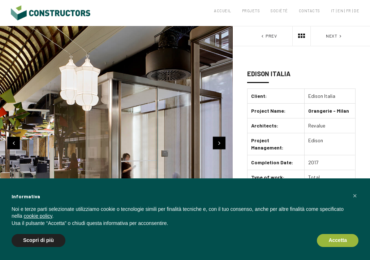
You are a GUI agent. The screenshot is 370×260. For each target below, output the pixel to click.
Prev (268, 35)
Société (279, 10)
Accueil (222, 10)
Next (334, 35)
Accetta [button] (337, 240)
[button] (355, 196)
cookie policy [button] (37, 216)
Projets (251, 10)
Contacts (309, 10)
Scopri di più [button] (38, 240)
